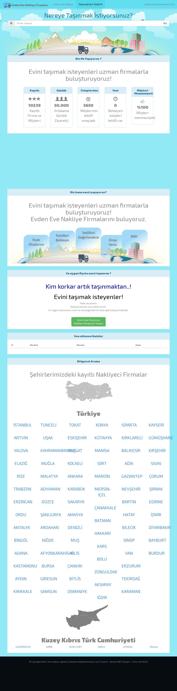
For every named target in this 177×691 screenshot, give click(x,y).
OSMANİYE (77, 591)
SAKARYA (76, 501)
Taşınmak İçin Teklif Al (90, 4)
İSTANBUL (22, 424)
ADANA (21, 553)
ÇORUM (156, 476)
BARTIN (129, 501)
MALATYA (49, 476)
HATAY (129, 514)
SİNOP (129, 540)
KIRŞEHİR (157, 450)
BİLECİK (129, 527)
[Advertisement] (88, 161)
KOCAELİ (75, 463)
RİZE (21, 476)
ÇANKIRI (75, 565)
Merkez (154, 646)
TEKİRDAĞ (131, 578)
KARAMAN (131, 591)
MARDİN (102, 476)
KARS (102, 546)
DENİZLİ (75, 527)
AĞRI (129, 463)
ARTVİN (21, 437)
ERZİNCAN (22, 501)
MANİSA (102, 450)
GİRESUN (48, 578)
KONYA (102, 424)
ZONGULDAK (106, 571)
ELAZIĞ (21, 463)
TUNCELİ (48, 424)
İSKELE (101, 646)
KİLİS (75, 553)
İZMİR (156, 514)
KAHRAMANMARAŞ (57, 450)
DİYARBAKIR (160, 527)
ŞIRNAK (156, 488)
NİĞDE (48, 540)
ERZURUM (131, 565)
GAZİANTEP (132, 476)
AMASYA (75, 514)
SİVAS (156, 463)
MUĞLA (48, 463)
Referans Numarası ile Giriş (159, 4)
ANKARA (75, 476)
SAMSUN (48, 591)
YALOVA (21, 450)
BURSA (48, 565)
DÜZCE (48, 501)
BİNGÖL (21, 540)
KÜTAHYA (103, 437)
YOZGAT (75, 450)
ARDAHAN (49, 527)
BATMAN (103, 520)
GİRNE (49, 646)
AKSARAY (103, 584)
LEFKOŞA (128, 646)
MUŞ (75, 540)
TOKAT (75, 424)
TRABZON (22, 488)
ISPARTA (129, 424)
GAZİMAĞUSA (23, 646)
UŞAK (48, 437)
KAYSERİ (156, 424)
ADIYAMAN (50, 488)
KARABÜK (76, 488)
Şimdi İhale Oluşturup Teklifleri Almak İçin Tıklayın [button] (88, 321)
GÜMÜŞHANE (161, 437)
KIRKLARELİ (132, 437)
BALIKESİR (131, 450)
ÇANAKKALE (105, 507)
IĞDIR (102, 597)
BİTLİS (75, 578)
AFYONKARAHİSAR (57, 553)
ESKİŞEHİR (77, 437)
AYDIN (21, 578)
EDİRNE (156, 501)
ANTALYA (21, 527)
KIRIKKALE (22, 591)
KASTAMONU (25, 565)
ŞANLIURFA (50, 514)
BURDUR (157, 553)
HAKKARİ (103, 533)
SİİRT (102, 463)
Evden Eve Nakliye (63, 4)
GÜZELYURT (75, 646)
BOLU (102, 558)
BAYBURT (157, 540)
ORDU (21, 514)
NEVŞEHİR (131, 488)
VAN (129, 553)
